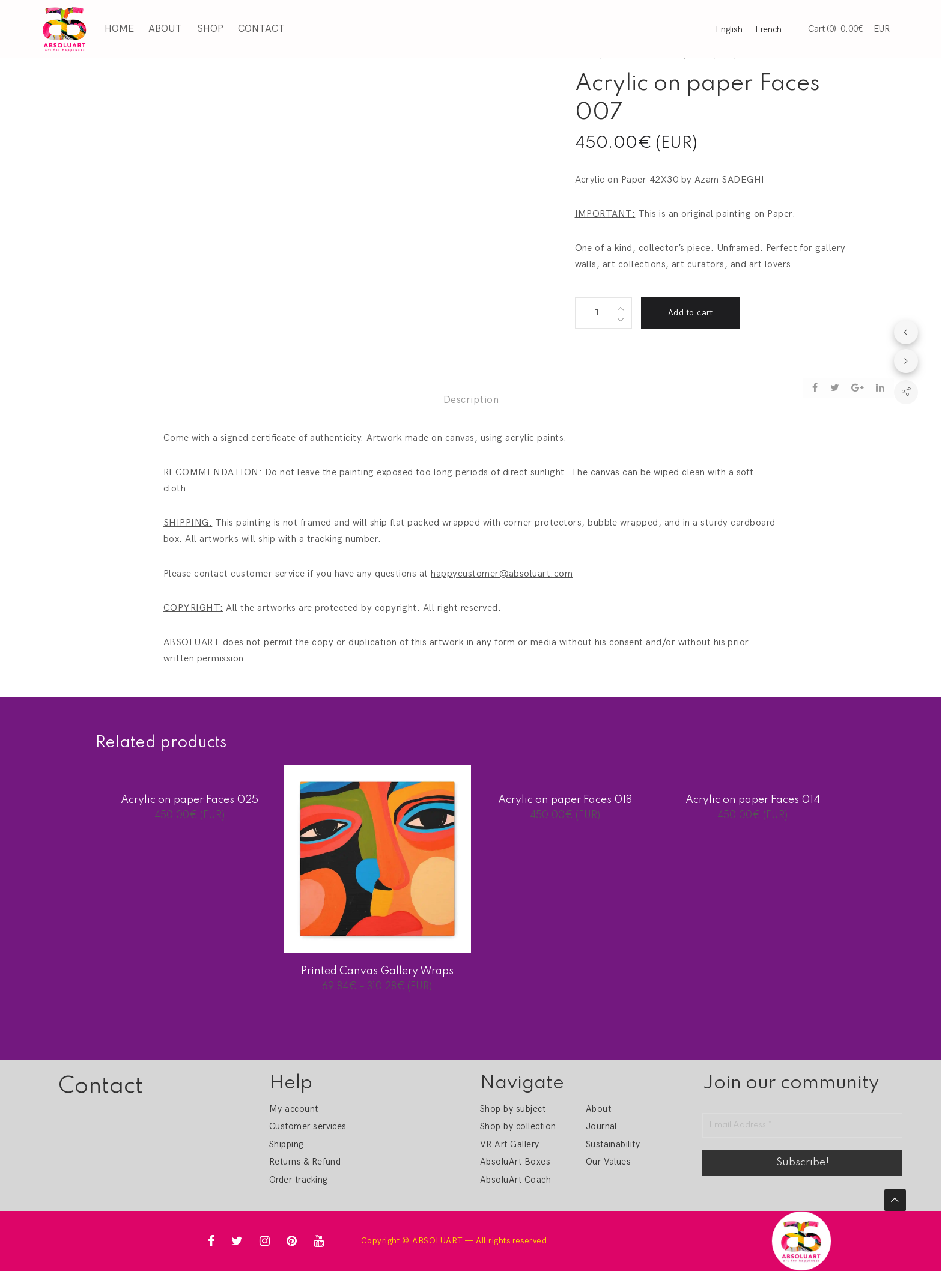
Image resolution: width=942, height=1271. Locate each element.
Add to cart (690, 313)
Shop (208, 28)
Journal (601, 1126)
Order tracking (298, 1179)
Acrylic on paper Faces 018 (565, 800)
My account (293, 1108)
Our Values (608, 1161)
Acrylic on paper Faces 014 (752, 800)
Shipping (286, 1144)
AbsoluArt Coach (515, 1179)
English (729, 28)
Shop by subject (512, 1108)
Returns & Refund (305, 1161)
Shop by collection (518, 1126)
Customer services (308, 1126)
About (163, 28)
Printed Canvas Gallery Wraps (377, 971)
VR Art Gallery (509, 1144)
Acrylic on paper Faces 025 (189, 800)
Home (117, 28)
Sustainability (613, 1144)
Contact (258, 28)
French (768, 28)
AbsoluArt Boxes (515, 1161)
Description (471, 400)
